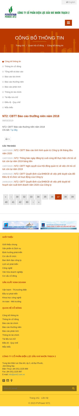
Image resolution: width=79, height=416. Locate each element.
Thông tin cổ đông (13, 66)
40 (6, 202)
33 (31, 197)
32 (24, 197)
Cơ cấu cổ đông (9, 276)
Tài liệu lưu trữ (11, 97)
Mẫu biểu (9, 107)
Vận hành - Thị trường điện (14, 290)
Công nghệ (7, 268)
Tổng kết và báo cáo (14, 71)
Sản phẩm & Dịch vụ (11, 248)
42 (20, 202)
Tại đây (14, 130)
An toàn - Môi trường (11, 301)
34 (38, 197)
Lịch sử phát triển (10, 264)
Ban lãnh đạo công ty (11, 260)
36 (52, 197)
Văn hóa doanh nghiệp (12, 272)
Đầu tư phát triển (10, 293)
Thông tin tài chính (13, 92)
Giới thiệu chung (9, 244)
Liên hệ (44, 398)
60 (27, 202)
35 (45, 197)
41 (13, 202)
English (70, 2)
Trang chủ (35, 398)
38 (65, 197)
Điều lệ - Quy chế (12, 102)
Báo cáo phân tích (13, 87)
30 (17, 197)
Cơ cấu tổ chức (9, 256)
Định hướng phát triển (12, 252)
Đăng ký (73, 388)
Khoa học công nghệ (11, 297)
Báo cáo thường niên (14, 82)
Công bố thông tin (13, 61)
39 (72, 197)
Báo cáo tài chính (12, 76)
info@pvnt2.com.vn (17, 374)
